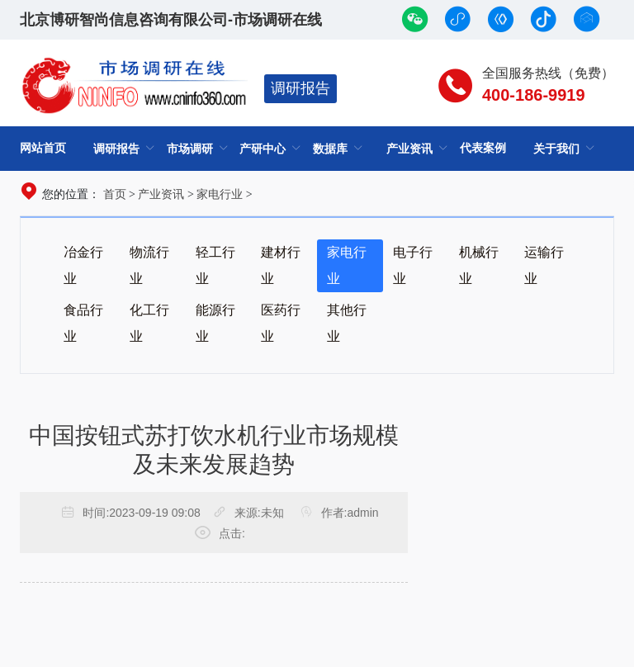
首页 (114, 194)
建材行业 (280, 265)
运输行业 (544, 265)
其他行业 (347, 323)
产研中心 (262, 148)
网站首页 (43, 147)
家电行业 (219, 194)
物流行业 (149, 265)
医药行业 (280, 323)
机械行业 (479, 265)
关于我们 (556, 148)
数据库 (330, 148)
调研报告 (300, 88)
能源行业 (215, 323)
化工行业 (149, 323)
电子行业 (413, 265)
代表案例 (483, 147)
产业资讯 (409, 148)
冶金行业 (83, 265)
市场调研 (190, 148)
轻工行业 (215, 265)
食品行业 (83, 323)
